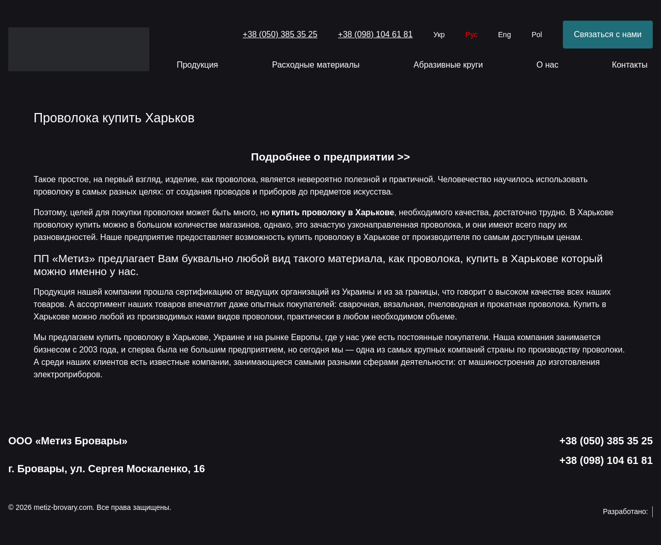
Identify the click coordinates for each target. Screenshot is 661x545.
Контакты (630, 64)
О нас (548, 64)
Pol (536, 34)
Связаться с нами (607, 34)
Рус (471, 34)
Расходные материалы (316, 64)
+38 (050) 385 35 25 (280, 34)
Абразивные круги (448, 64)
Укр (439, 34)
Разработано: (628, 511)
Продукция (197, 64)
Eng (504, 34)
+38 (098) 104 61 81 (375, 34)
